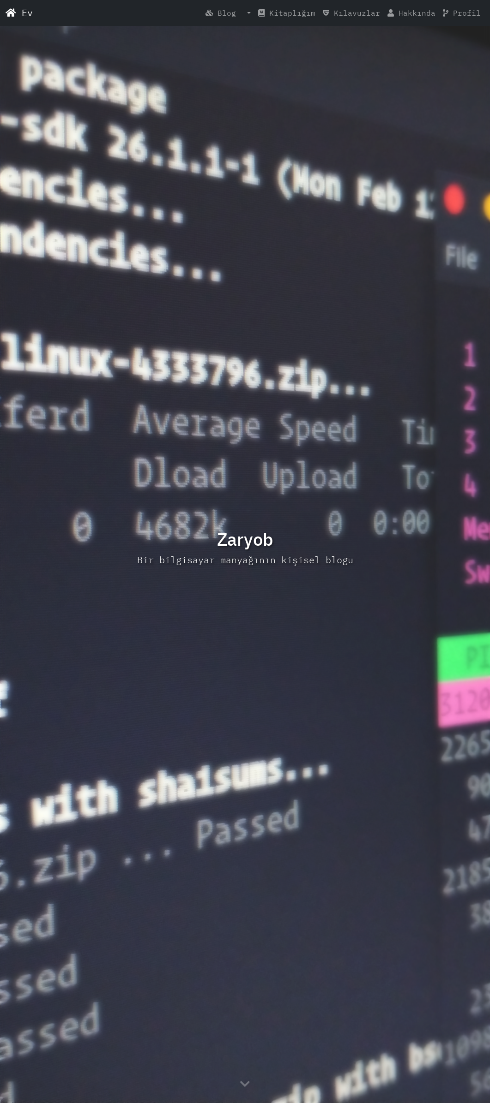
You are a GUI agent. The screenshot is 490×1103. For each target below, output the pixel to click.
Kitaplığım (286, 13)
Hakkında (411, 13)
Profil (462, 13)
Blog (225, 13)
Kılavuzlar (351, 13)
